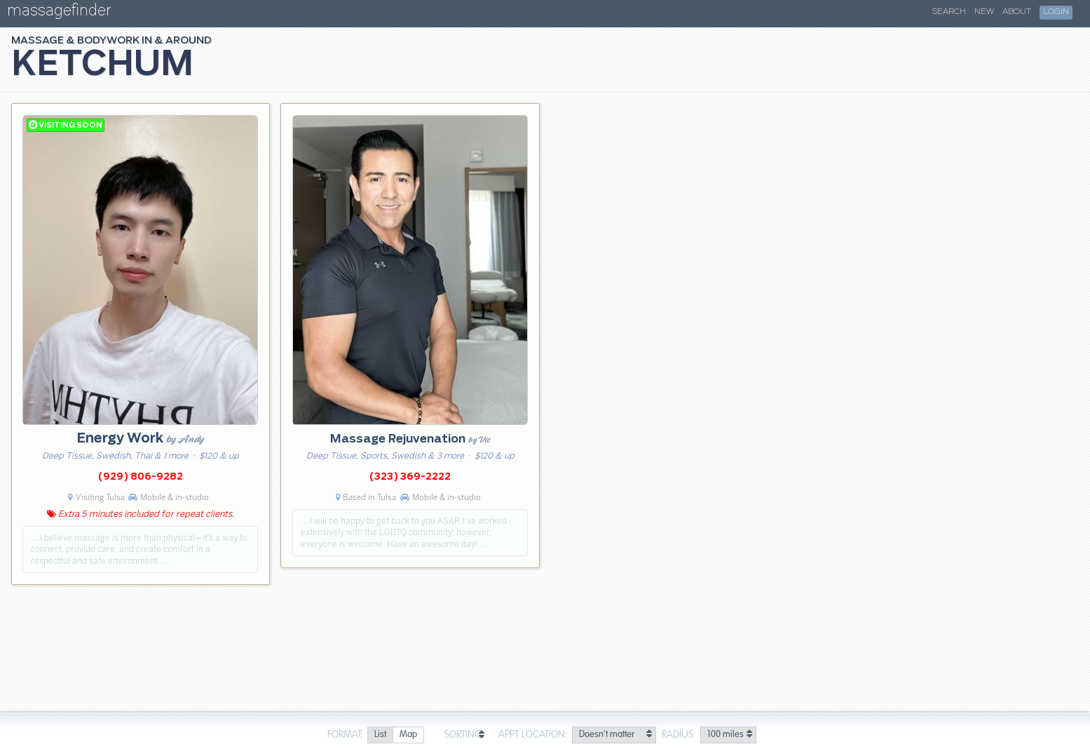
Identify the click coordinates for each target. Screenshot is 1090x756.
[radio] (380, 735)
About (1016, 12)
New (984, 12)
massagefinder (59, 13)
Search (949, 12)
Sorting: (464, 735)
